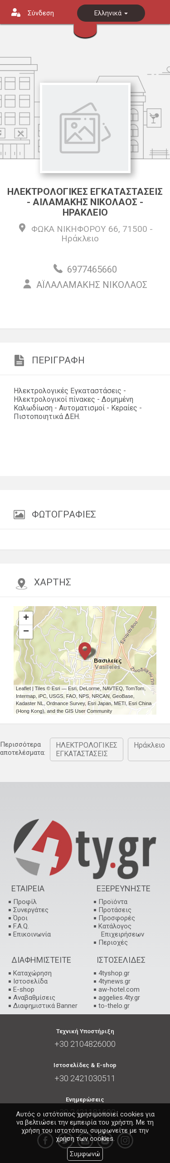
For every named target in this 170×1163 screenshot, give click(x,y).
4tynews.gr (114, 981)
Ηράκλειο (80, 238)
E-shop (23, 989)
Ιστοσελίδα (30, 981)
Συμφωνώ (85, 1154)
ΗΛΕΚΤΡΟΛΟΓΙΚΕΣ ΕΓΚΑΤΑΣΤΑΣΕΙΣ (86, 749)
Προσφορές (116, 918)
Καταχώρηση (32, 973)
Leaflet (23, 688)
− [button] (26, 632)
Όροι (20, 918)
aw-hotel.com (119, 989)
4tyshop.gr (114, 973)
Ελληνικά (111, 13)
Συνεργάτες (31, 910)
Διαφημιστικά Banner (45, 1006)
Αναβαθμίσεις (34, 997)
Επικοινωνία (32, 934)
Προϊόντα (112, 902)
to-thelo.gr (114, 1006)
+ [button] (26, 618)
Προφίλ (25, 902)
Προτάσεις (114, 910)
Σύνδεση (41, 13)
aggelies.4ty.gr (119, 997)
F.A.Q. (21, 926)
